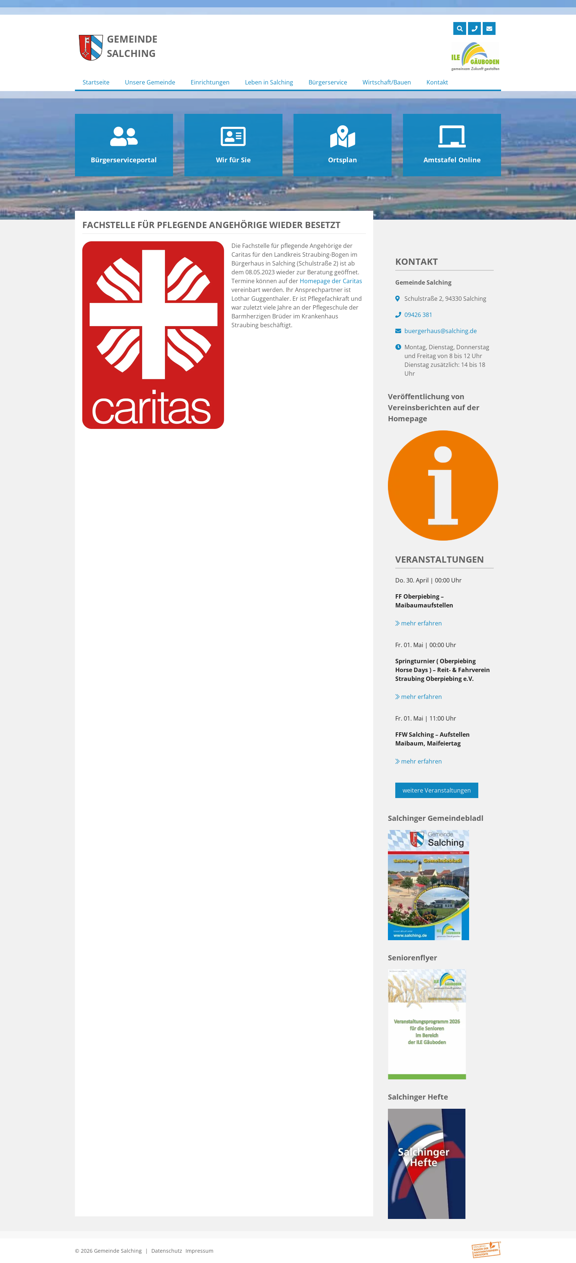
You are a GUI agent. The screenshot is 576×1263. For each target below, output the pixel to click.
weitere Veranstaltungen (437, 790)
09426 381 (418, 315)
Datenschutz (166, 1250)
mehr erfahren (418, 623)
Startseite (96, 82)
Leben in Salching (269, 82)
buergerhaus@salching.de (440, 331)
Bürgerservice (328, 82)
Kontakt (437, 82)
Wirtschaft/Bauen (387, 82)
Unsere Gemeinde (150, 82)
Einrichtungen (210, 82)
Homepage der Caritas (331, 281)
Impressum (199, 1250)
